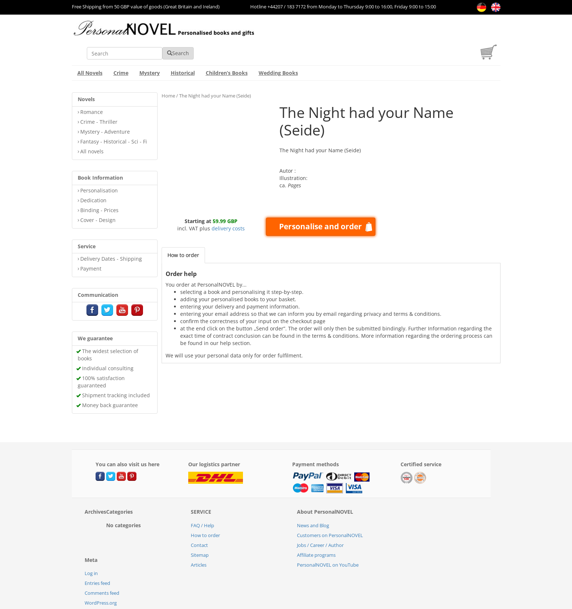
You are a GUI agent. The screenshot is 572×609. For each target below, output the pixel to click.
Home (168, 74)
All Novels (90, 51)
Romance (91, 90)
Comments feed (102, 571)
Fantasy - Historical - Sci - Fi (113, 119)
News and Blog (313, 504)
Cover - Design (98, 198)
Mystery (149, 51)
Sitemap (200, 533)
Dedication (93, 178)
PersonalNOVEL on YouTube (328, 543)
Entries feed (97, 561)
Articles (198, 543)
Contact (199, 523)
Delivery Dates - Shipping (111, 237)
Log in (91, 551)
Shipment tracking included (116, 373)
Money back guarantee (110, 383)
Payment (90, 247)
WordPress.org (101, 581)
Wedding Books (278, 51)
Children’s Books (227, 51)
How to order (183, 233)
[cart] (490, 35)
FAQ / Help (202, 504)
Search (392, 31)
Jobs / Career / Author (320, 523)
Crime (120, 51)
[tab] (183, 234)
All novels (92, 129)
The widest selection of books (108, 333)
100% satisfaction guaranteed (101, 360)
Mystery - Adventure (105, 110)
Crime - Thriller (98, 100)
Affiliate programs (316, 533)
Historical (183, 51)
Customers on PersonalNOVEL (330, 513)
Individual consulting (108, 346)
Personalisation (99, 168)
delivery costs (228, 206)
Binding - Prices (99, 188)
